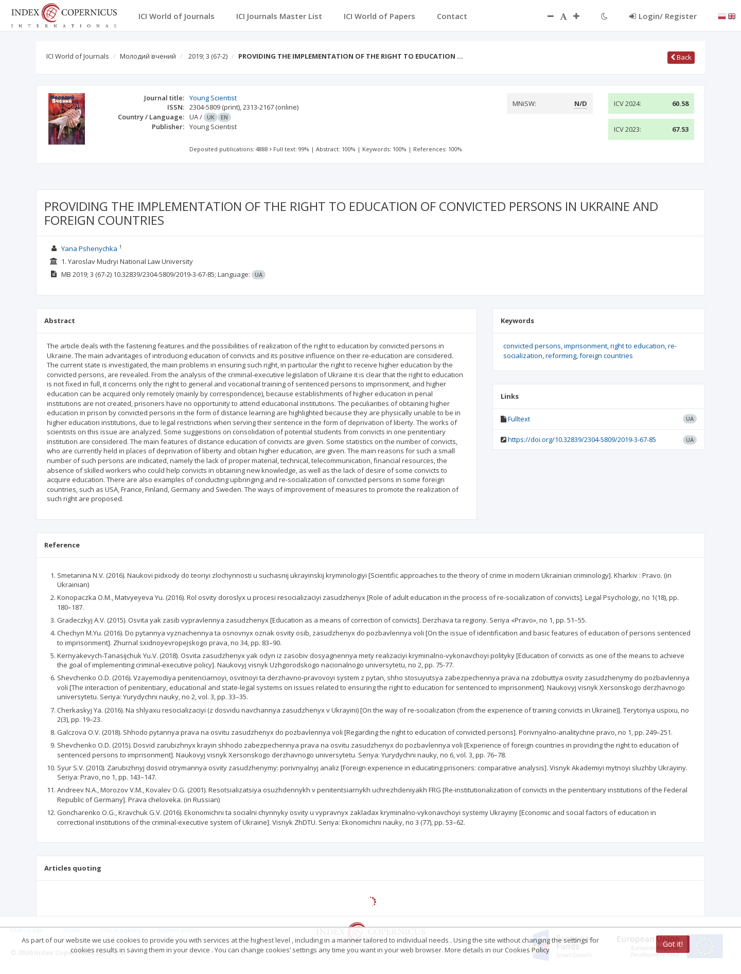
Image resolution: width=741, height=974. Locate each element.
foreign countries (606, 355)
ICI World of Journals (77, 56)
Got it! (673, 944)
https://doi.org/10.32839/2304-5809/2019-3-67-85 (582, 439)
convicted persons (532, 345)
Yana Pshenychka (89, 248)
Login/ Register (663, 16)
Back (681, 57)
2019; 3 (207, 56)
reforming (560, 355)
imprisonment (585, 345)
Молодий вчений (148, 56)
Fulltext (519, 418)
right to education (637, 345)
